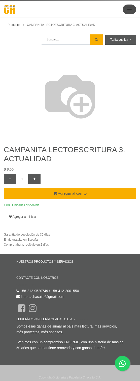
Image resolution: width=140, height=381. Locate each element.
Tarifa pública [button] (119, 39)
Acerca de (82, 319)
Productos (14, 25)
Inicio (20, 269)
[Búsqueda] (96, 39)
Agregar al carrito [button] (70, 193)
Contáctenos (26, 285)
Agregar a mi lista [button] (22, 217)
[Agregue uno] (34, 179)
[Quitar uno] (10, 179)
